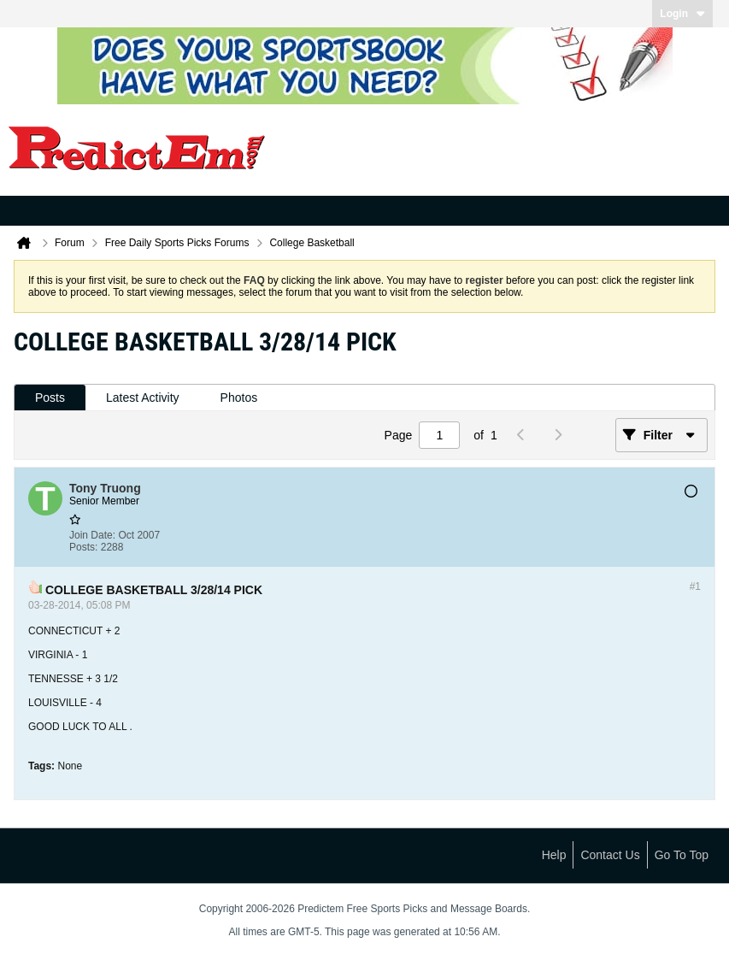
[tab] (50, 398)
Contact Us (609, 855)
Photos (239, 397)
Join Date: (92, 535)
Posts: (83, 547)
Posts (50, 397)
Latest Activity (142, 397)
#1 (695, 586)
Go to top (681, 855)
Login (682, 14)
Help (554, 855)
